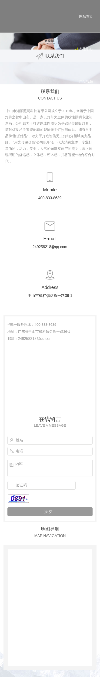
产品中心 (86, 49)
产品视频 (86, 81)
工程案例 (86, 147)
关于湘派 (86, 114)
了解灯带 (86, 179)
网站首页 (86, 16)
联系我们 (86, 212)
